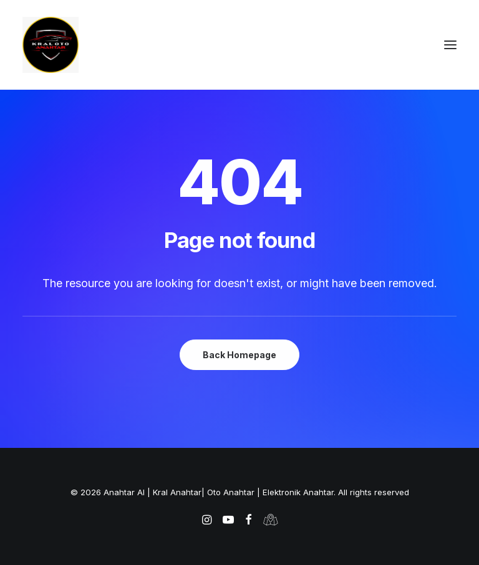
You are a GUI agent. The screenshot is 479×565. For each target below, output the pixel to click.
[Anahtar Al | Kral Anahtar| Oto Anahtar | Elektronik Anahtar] (239, 45)
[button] (450, 45)
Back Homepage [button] (239, 354)
